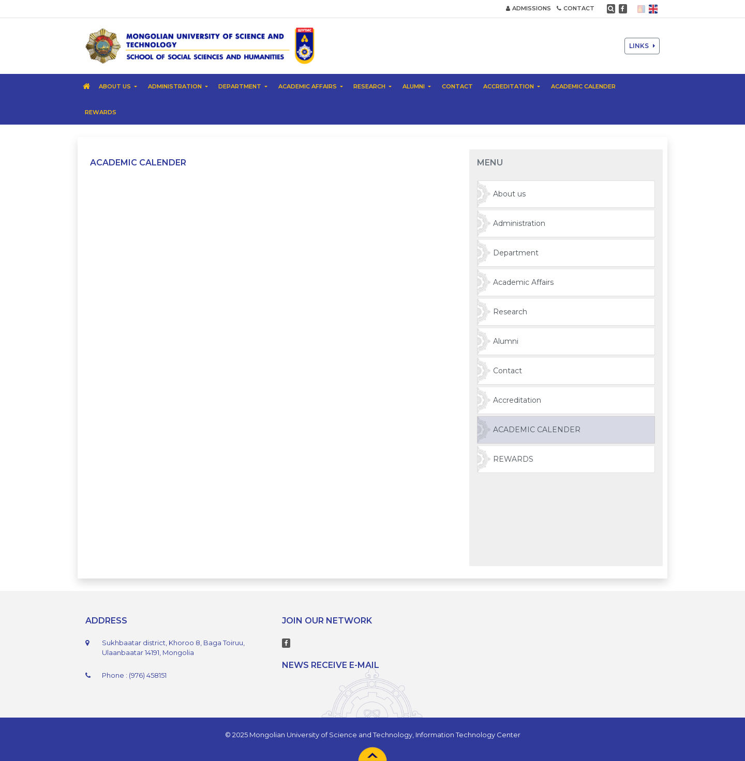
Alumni (505, 341)
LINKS (642, 46)
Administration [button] (175, 86)
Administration (519, 223)
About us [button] (115, 86)
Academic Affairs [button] (308, 86)
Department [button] (240, 86)
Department (516, 252)
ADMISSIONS (528, 8)
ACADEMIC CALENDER (583, 86)
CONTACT (575, 8)
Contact (457, 86)
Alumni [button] (414, 86)
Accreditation (517, 400)
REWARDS (100, 112)
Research (510, 311)
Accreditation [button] (509, 86)
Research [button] (370, 86)
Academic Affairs (523, 282)
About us (509, 194)
